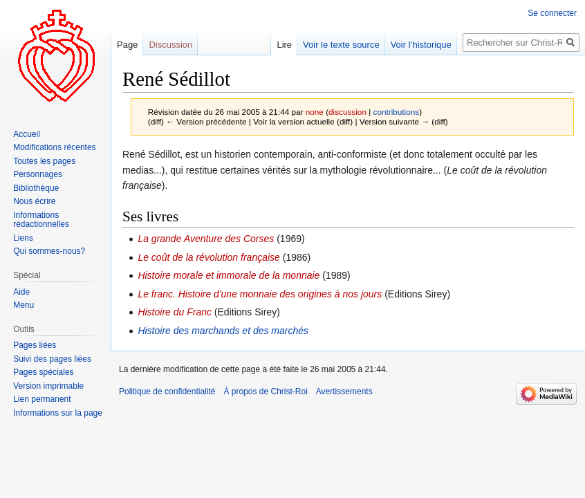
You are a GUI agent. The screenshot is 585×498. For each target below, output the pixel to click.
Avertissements (344, 391)
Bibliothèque (36, 188)
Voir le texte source (341, 44)
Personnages (37, 174)
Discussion (170, 44)
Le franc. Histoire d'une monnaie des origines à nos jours (260, 293)
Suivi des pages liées (52, 359)
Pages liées (34, 345)
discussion (347, 111)
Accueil (26, 134)
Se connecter (552, 13)
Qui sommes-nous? (49, 251)
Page (127, 44)
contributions (396, 111)
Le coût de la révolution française (208, 257)
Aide (21, 292)
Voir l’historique (421, 44)
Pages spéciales (43, 372)
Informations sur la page (57, 413)
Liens (23, 238)
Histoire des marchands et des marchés (223, 330)
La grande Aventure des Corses (206, 238)
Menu (23, 305)
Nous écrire (34, 201)
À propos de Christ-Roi (265, 391)
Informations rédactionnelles (41, 220)
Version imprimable (48, 386)
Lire (284, 44)
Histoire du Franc (175, 311)
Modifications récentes (54, 147)
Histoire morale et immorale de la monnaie (228, 275)
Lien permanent (42, 399)
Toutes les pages (44, 161)
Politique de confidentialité (167, 391)
